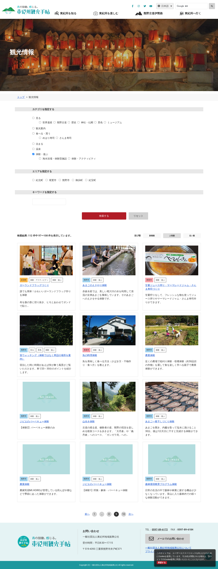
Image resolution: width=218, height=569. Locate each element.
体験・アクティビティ (84, 158)
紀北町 (39, 180)
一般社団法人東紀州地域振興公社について (168, 547)
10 (123, 514)
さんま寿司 (65, 138)
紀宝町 (92, 180)
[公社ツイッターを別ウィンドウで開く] (144, 6)
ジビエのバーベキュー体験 (34, 421)
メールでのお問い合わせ (166, 538)
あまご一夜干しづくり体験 (159, 421)
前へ (87, 514)
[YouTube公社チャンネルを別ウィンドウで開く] (150, 6)
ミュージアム (114, 122)
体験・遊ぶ (42, 154)
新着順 (152, 236)
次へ (131, 514)
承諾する (162, 562)
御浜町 (79, 180)
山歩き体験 (88, 421)
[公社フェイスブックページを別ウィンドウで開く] (132, 6)
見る (38, 118)
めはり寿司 (49, 138)
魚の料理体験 (89, 355)
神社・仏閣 (87, 122)
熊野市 (66, 180)
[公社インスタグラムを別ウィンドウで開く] (138, 6)
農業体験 (150, 355)
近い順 (192, 236)
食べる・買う (43, 133)
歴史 (73, 122)
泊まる (39, 143)
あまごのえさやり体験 (94, 285)
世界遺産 (47, 122)
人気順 (172, 236)
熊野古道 (62, 122)
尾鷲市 (52, 180)
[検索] (191, 6)
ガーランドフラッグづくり (34, 285)
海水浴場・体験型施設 (55, 158)
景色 (100, 122)
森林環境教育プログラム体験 (161, 484)
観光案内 (41, 128)
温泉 (38, 149)
